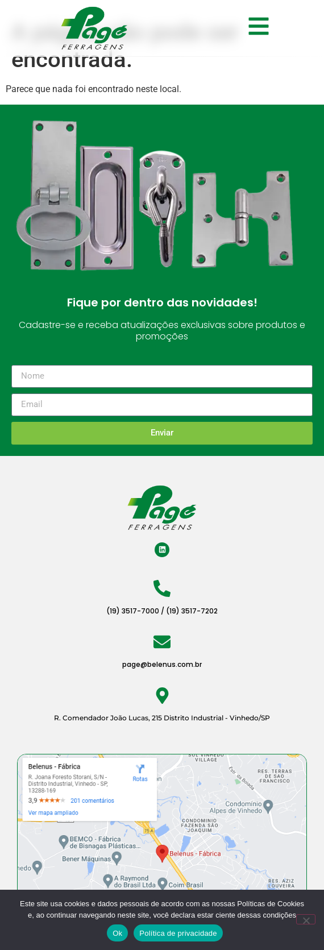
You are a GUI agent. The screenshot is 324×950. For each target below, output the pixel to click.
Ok (117, 933)
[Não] (305, 919)
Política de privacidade (178, 933)
